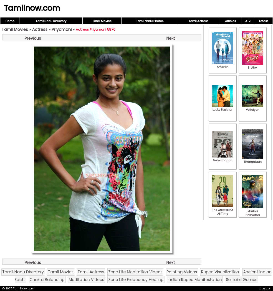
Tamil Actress (198, 21)
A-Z (248, 21)
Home (10, 21)
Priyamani (62, 29)
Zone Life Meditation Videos (135, 272)
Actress (40, 29)
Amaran (222, 65)
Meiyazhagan (222, 158)
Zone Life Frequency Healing (136, 279)
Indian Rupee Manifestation (195, 279)
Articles (230, 21)
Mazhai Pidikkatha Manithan (252, 213)
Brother (252, 65)
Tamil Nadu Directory (51, 21)
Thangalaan (252, 160)
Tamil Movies (101, 21)
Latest (263, 21)
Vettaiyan (252, 108)
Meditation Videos (86, 279)
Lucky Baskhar (222, 107)
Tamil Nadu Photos (150, 21)
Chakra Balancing (47, 279)
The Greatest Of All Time (222, 210)
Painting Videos (182, 272)
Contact (265, 288)
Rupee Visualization (220, 272)
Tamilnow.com (32, 7)
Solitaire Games (241, 279)
